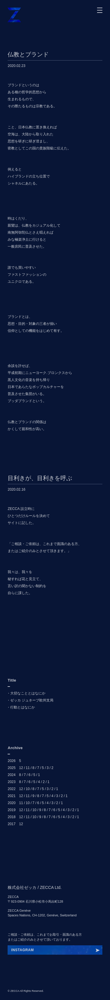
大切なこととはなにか (27, 693)
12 (21, 768)
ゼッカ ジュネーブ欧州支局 (31, 700)
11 (28, 768)
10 (28, 789)
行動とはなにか (22, 707)
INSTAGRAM (22, 950)
